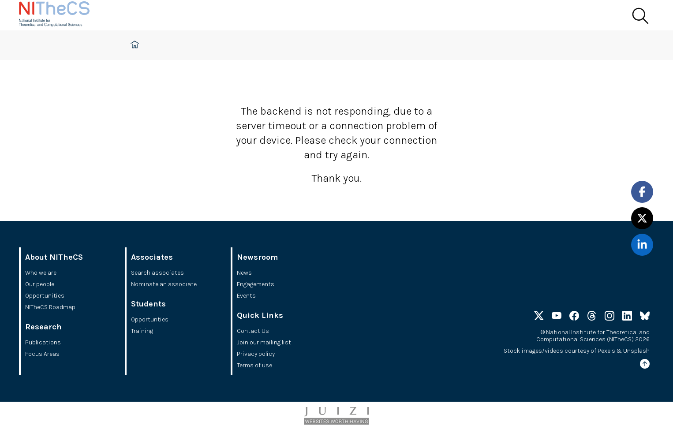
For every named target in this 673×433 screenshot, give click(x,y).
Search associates (157, 272)
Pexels (606, 351)
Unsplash (636, 351)
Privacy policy (256, 354)
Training (142, 331)
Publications (43, 342)
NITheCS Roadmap (50, 307)
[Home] (63, 15)
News (244, 272)
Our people (39, 284)
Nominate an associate (164, 284)
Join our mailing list (264, 342)
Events (246, 295)
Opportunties (149, 319)
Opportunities (44, 295)
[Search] (640, 16)
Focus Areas (42, 354)
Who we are (40, 272)
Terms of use (254, 365)
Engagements (255, 284)
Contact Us (253, 331)
